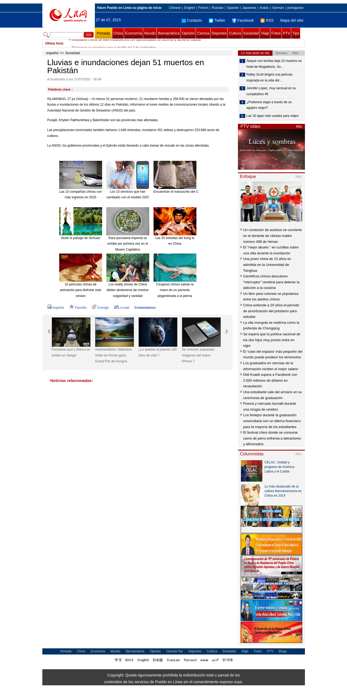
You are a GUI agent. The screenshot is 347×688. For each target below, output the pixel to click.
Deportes (219, 33)
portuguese (295, 8)
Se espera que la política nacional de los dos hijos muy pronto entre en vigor (271, 340)
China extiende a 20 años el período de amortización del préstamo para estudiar (271, 311)
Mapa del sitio (291, 20)
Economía (133, 33)
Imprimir (55, 308)
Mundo (150, 33)
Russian (217, 8)
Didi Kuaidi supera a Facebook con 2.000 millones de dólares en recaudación (270, 380)
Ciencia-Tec (174, 651)
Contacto (192, 20)
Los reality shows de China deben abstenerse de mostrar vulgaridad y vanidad (128, 290)
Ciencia (203, 33)
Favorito (77, 308)
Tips (295, 33)
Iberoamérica (169, 33)
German (278, 8)
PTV (286, 33)
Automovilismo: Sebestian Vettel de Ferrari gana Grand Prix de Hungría (113, 355)
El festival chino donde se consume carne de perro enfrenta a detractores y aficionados (272, 438)
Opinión (188, 33)
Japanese (249, 8)
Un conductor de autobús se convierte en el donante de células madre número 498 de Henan (272, 235)
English (189, 8)
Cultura (235, 33)
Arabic (264, 8)
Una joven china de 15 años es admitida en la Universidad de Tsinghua (267, 264)
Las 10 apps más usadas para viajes (273, 116)
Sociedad (251, 33)
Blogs (283, 651)
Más (299, 126)
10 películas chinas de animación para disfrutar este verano (80, 290)
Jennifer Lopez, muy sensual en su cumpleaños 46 (271, 91)
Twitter (217, 20)
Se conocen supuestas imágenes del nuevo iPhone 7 (198, 355)
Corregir (100, 308)
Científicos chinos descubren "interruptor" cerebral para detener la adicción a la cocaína (271, 282)
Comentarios (145, 308)
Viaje (265, 33)
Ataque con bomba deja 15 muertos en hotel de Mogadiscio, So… (274, 64)
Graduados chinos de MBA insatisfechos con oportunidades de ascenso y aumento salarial (136, 43)
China (118, 33)
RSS (267, 20)
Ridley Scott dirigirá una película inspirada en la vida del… (269, 77)
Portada (103, 33)
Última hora (54, 43)
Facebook (243, 20)
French (203, 8)
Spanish (232, 8)
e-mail (121, 308)
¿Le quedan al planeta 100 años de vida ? (158, 352)
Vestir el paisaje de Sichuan (80, 238)
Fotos (276, 33)
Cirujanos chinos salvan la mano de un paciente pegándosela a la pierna (174, 290)
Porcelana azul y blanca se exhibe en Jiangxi (71, 352)
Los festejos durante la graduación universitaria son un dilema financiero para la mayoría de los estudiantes (272, 421)
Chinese (175, 8)
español (52, 53)
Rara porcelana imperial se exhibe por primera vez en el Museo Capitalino (127, 243)
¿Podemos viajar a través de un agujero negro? (269, 105)
